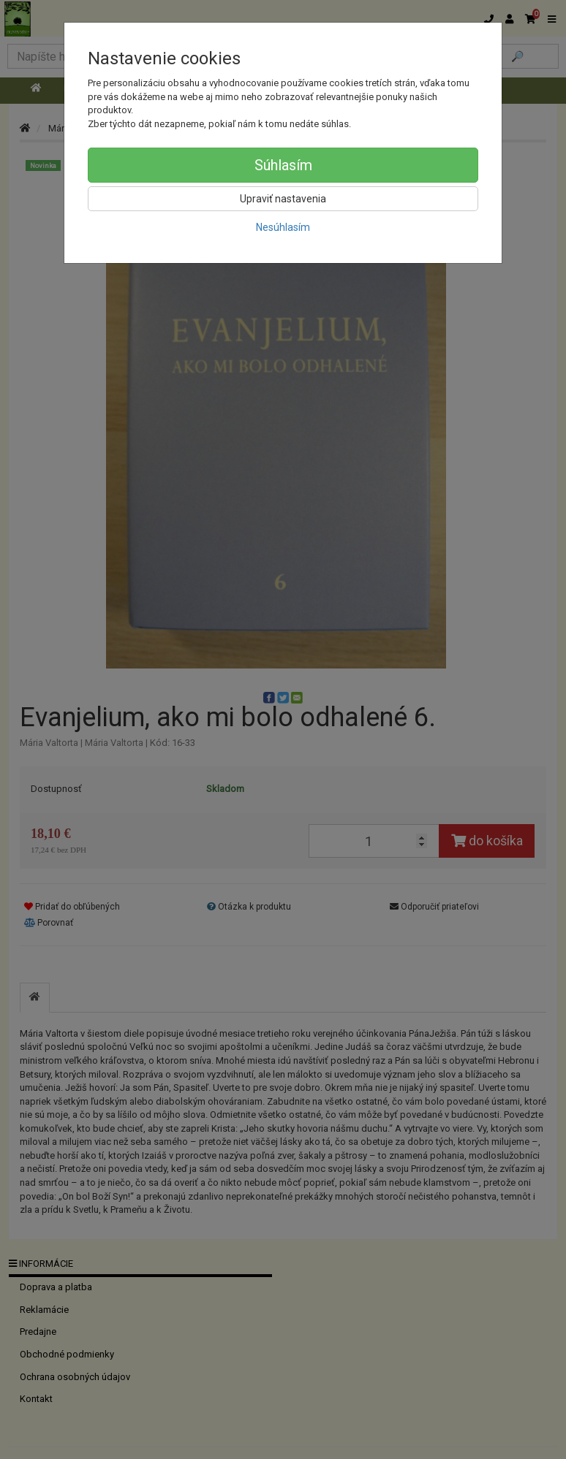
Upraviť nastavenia (283, 199)
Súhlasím (283, 165)
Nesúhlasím (283, 227)
